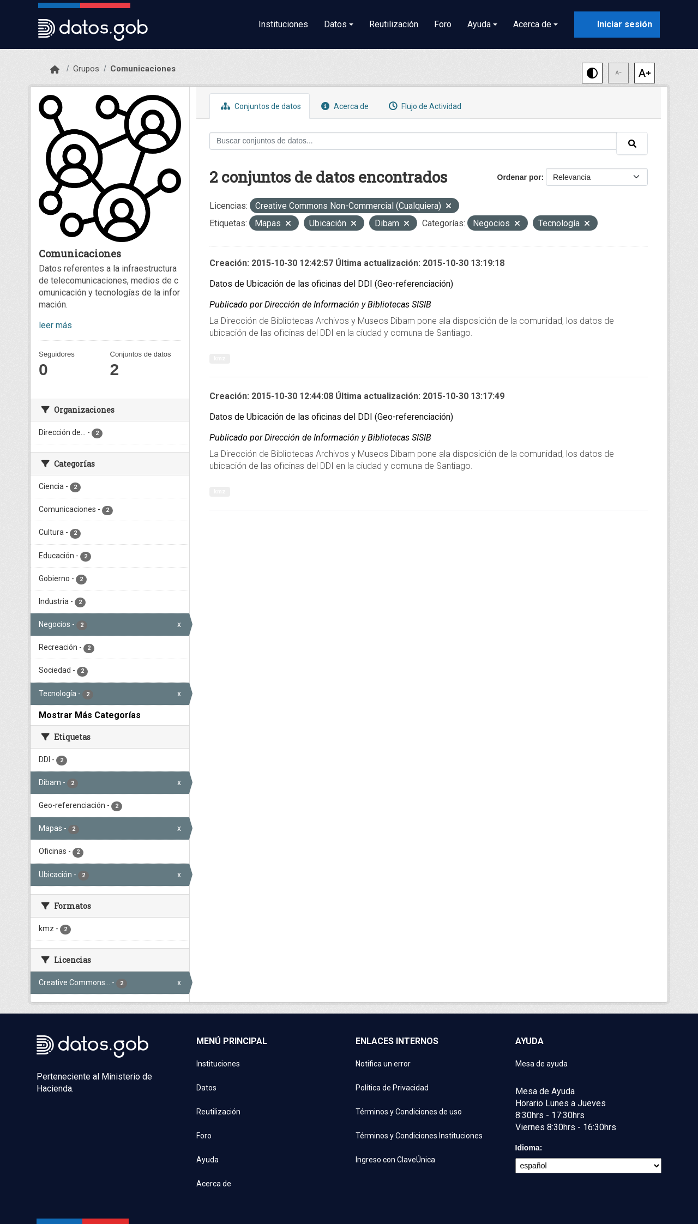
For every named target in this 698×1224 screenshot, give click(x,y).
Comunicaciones (143, 69)
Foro (443, 24)
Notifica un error (383, 1063)
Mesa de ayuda (541, 1063)
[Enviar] (632, 143)
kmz (220, 358)
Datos (206, 1087)
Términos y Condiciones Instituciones (419, 1135)
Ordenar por (519, 177)
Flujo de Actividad (423, 106)
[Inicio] (54, 70)
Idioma (527, 1147)
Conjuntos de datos (259, 106)
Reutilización (393, 24)
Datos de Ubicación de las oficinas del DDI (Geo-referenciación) (331, 284)
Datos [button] (335, 24)
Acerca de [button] (532, 24)
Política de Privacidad (392, 1087)
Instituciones (283, 24)
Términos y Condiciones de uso (409, 1111)
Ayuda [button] (479, 24)
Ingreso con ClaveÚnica (395, 1159)
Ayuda (207, 1159)
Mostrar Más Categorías (90, 715)
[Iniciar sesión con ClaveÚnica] (617, 24)
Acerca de (343, 106)
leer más (55, 325)
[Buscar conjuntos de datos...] (413, 141)
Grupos (86, 69)
